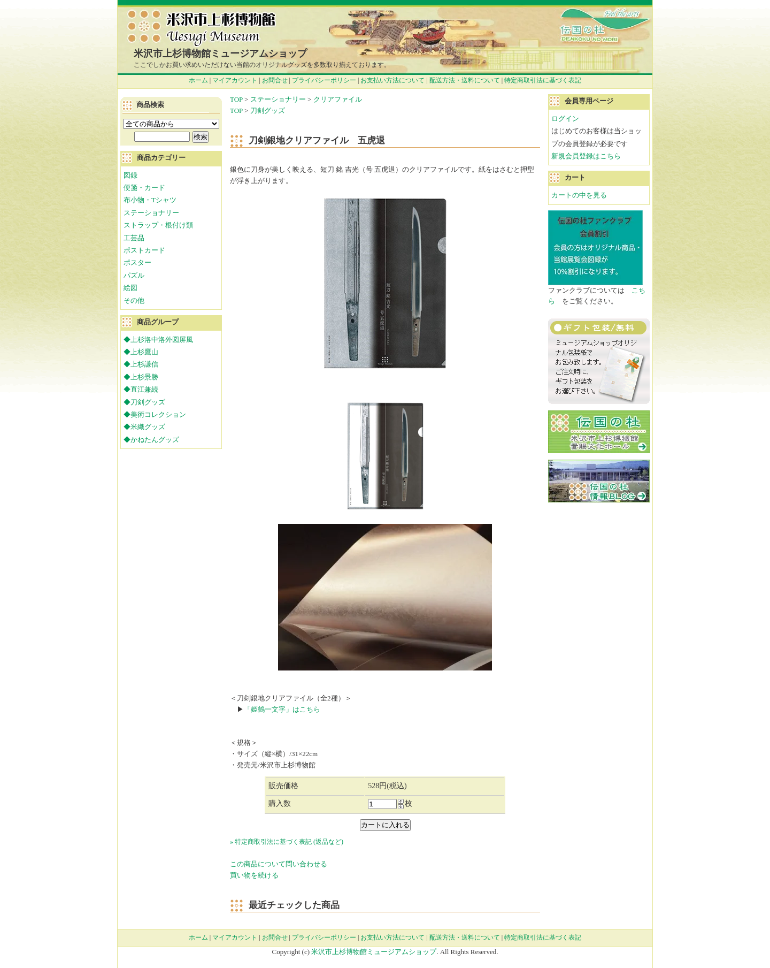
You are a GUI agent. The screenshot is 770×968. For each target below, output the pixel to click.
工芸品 (134, 238)
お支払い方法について (392, 80)
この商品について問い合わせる (278, 864)
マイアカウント (234, 80)
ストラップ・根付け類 (158, 225)
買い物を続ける (254, 875)
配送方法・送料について (464, 80)
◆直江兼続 (141, 389)
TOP (236, 99)
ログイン (565, 119)
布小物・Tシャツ (150, 200)
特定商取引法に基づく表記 (542, 80)
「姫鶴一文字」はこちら (282, 709)
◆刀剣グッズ (144, 402)
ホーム (198, 80)
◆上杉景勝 (141, 377)
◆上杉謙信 (141, 364)
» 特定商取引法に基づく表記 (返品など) (286, 841)
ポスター (137, 262)
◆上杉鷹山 (141, 352)
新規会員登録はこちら (586, 156)
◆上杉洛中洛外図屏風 (158, 340)
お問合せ (275, 80)
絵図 (130, 288)
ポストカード (144, 250)
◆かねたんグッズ (151, 440)
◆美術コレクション (155, 414)
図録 (130, 175)
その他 (134, 300)
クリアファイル (337, 99)
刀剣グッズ (267, 110)
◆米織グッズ (144, 427)
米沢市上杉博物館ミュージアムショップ (220, 53)
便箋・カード (144, 188)
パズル (134, 275)
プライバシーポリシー (324, 80)
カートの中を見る (579, 195)
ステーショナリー (278, 99)
